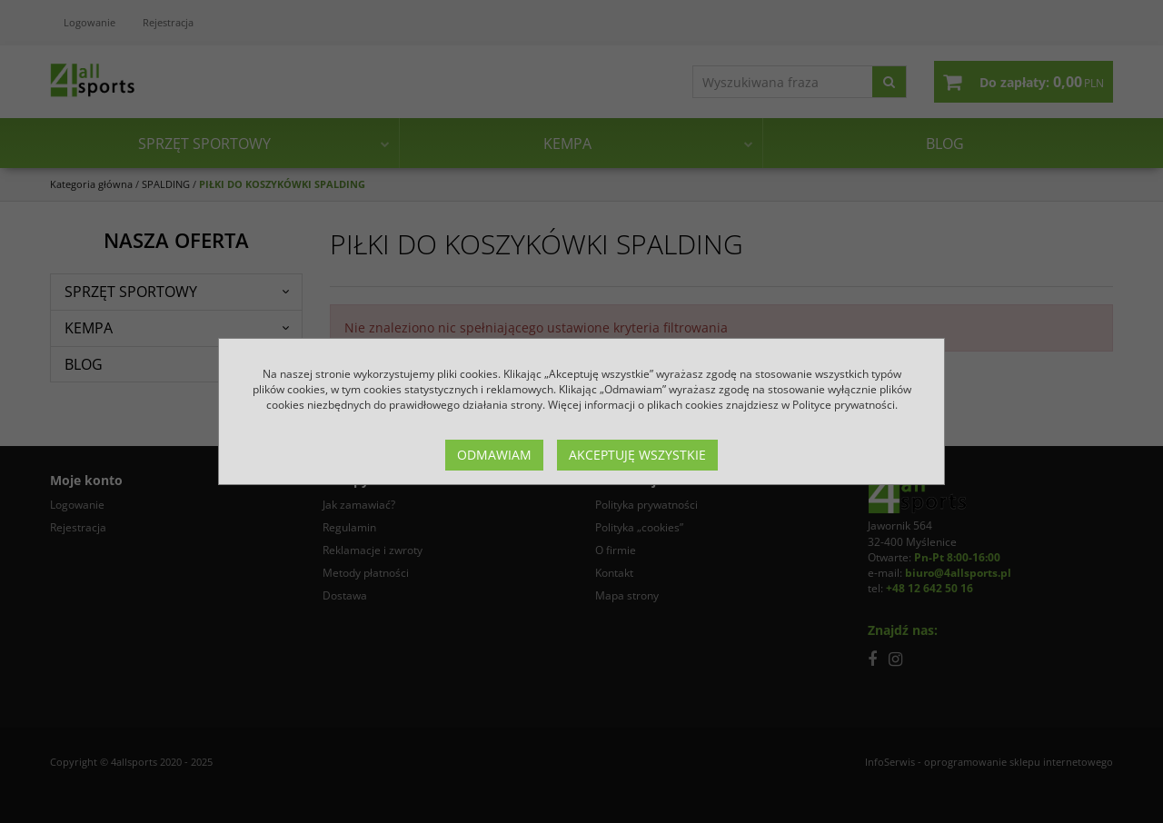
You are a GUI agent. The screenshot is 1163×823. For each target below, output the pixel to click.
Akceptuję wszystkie (637, 454)
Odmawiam (494, 454)
